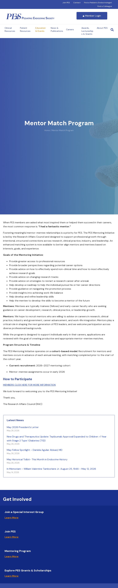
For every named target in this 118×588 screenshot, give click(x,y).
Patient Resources (25, 29)
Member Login (92, 15)
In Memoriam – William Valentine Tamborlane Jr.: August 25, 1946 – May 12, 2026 (51, 468)
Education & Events (40, 29)
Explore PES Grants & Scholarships (28, 570)
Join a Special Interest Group (24, 512)
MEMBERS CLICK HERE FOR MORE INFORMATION (29, 384)
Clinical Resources (10, 29)
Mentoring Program (18, 551)
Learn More (11, 517)
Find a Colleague (104, 6)
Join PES (66, 2)
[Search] (112, 30)
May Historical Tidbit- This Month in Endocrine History (39, 459)
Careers (70, 29)
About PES (102, 28)
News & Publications (57, 29)
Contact (77, 2)
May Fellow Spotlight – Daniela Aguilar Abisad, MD (35, 450)
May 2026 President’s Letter (23, 427)
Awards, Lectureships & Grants (87, 31)
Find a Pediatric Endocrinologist (98, 2)
